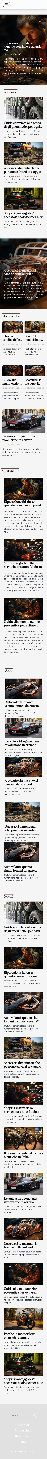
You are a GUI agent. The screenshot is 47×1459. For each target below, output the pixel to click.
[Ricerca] (23, 1415)
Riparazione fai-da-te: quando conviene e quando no (22, 46)
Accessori (23, 1425)
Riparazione (23, 1436)
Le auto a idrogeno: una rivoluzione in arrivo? (18, 438)
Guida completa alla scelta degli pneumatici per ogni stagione (22, 127)
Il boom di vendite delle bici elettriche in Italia (11, 341)
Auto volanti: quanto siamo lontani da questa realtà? (22, 706)
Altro (23, 1442)
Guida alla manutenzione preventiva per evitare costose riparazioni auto (22, 625)
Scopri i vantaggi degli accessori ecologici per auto (23, 215)
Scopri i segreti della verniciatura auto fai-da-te (23, 565)
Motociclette (23, 1431)
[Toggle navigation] (6, 4)
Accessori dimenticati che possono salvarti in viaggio (22, 170)
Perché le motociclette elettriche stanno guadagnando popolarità (21, 1338)
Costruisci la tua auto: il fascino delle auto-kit (20, 272)
